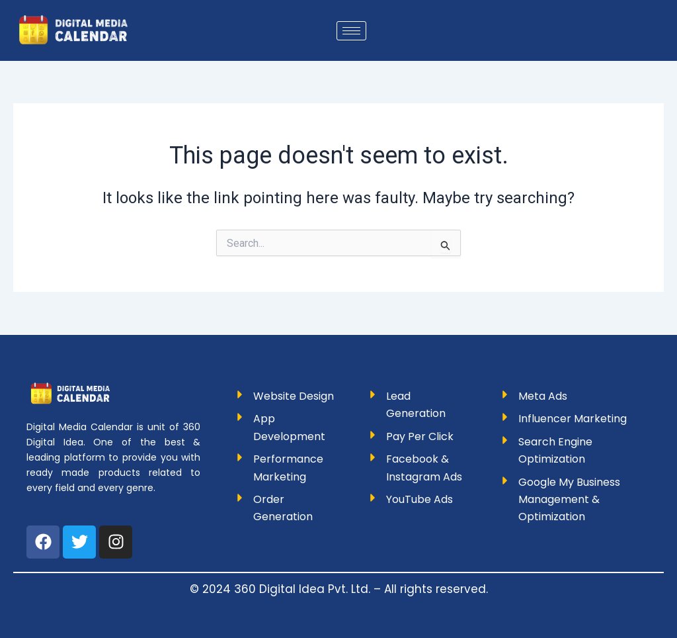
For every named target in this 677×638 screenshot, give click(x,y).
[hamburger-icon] (351, 30)
